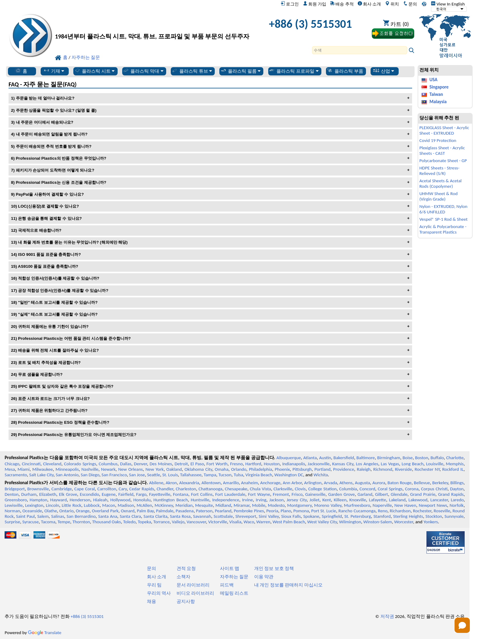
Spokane (311, 516)
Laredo (457, 500)
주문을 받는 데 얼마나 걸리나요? (45, 98)
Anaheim (249, 482)
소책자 (183, 576)
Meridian (183, 505)
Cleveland (52, 464)
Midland (223, 505)
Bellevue (422, 482)
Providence (343, 469)
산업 (383, 71)
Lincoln (52, 505)
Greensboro (16, 500)
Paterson (204, 511)
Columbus (108, 464)
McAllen (144, 505)
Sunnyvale (454, 516)
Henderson (80, 500)
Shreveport (245, 516)
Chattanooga (210, 489)
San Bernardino (81, 516)
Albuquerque (288, 457)
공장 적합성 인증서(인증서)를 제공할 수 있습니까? (63, 290)
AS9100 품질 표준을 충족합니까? (48, 266)
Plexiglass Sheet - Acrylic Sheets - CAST (442, 150)
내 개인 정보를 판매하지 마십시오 (288, 585)
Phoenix (282, 469)
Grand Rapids (451, 494)
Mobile (258, 505)
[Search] (359, 50)
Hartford (253, 464)
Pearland (223, 511)
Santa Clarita (155, 516)
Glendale (399, 494)
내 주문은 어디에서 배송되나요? (44, 122)
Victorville (217, 522)
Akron (171, 482)
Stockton (434, 516)
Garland (364, 494)
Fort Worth (217, 464)
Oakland (174, 469)
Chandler (165, 489)
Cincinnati (31, 464)
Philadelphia (260, 469)
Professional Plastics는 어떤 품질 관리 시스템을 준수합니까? (74, 338)
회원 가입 (314, 4)
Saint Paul (25, 516)
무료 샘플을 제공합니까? (40, 374)
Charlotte (454, 457)
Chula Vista (260, 489)
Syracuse (30, 522)
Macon (108, 505)
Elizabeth (47, 494)
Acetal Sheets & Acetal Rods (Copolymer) (440, 183)
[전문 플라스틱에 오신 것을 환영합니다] (152, 25)
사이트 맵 (229, 568)
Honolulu (141, 500)
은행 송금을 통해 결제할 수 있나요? (50, 218)
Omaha (222, 469)
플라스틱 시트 (94, 71)
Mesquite (204, 505)
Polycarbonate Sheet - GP (443, 160)
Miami (24, 469)
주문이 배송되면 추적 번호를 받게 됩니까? (54, 146)
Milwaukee (42, 469)
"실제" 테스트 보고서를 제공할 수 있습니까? (57, 314)
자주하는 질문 (234, 576)
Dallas (125, 464)
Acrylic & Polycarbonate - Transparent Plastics (442, 229)
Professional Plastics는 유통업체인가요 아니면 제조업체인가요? (77, 434)
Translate (44, 632)
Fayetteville (159, 494)
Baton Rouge (400, 482)
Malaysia (438, 101)
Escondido (89, 494)
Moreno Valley (327, 505)
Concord (367, 489)
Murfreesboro (357, 505)
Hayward (58, 500)
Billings (456, 482)
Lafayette (377, 500)
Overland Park (105, 511)
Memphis (455, 464)
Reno (382, 511)
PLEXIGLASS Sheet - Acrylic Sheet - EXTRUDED (444, 130)
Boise (408, 457)
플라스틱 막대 (142, 71)
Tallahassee (191, 474)
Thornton (81, 522)
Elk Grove (68, 494)
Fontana (180, 494)
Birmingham (388, 457)
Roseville (442, 511)
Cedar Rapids (141, 489)
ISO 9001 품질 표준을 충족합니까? (49, 254)
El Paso (197, 464)
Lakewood (417, 500)
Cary (123, 489)
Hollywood (120, 500)
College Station (322, 489)
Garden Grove (341, 494)
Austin (325, 457)
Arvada (330, 482)
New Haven (405, 505)
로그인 (290, 4)
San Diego (90, 474)
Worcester (403, 522)
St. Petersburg (357, 516)
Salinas (57, 516)
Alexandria (189, 482)
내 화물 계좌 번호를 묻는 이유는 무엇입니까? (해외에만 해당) (73, 242)
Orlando (238, 469)
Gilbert (381, 494)
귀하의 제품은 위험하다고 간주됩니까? (52, 410)
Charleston (186, 489)
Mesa (10, 469)
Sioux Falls (291, 516)
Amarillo (231, 482)
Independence (225, 500)
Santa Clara (130, 516)
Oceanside (32, 511)
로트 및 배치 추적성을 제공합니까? (49, 362)
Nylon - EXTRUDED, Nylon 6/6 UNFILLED (443, 209)
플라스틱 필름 (240, 71)
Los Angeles (367, 464)
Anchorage (270, 482)
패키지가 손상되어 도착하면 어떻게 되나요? (55, 170)
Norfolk (457, 505)
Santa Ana (107, 516)
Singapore (439, 87)
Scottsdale (223, 516)
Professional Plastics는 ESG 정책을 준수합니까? (63, 422)
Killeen (340, 500)
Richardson (400, 511)
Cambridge (61, 489)
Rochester (422, 511)
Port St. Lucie (323, 511)
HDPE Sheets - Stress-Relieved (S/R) (439, 170)
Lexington (34, 505)
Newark (108, 469)
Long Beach (413, 464)
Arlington (313, 482)
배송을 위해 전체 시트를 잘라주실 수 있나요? (58, 350)
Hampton (38, 500)
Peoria (272, 511)
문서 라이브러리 (193, 585)
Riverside (403, 469)
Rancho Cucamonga (357, 511)
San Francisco (114, 474)
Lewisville (14, 505)
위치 (392, 4)
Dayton (456, 489)
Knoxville (357, 500)
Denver (140, 464)
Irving (261, 500)
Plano (285, 511)
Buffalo (437, 457)
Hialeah (100, 500)
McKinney (164, 505)
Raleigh (364, 469)
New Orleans (130, 469)
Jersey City (297, 500)
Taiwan (436, 94)
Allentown (211, 482)
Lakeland (397, 500)
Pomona (301, 511)
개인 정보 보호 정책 (274, 568)
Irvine (247, 500)
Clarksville (282, 489)
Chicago (12, 464)
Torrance (161, 522)
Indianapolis (293, 464)
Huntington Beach (170, 500)
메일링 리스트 (234, 593)
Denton (12, 494)
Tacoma (48, 522)
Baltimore (366, 457)
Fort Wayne (259, 494)
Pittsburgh (302, 469)
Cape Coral (84, 489)
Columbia (348, 489)
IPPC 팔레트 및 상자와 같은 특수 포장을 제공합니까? (65, 386)
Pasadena (185, 511)
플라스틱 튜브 (191, 71)
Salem (43, 516)
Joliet (314, 500)
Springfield (332, 516)
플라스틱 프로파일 (294, 71)
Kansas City (342, 464)
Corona (412, 489)
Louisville (434, 464)
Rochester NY (427, 469)
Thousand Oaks (106, 522)
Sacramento (16, 474)
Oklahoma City (198, 469)
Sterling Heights (408, 516)
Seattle (153, 474)
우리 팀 (154, 585)
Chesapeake (236, 489)
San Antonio (67, 474)
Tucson (225, 474)
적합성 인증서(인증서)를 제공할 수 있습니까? (58, 278)
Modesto (276, 505)
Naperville (382, 505)
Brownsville (38, 489)
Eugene (109, 494)
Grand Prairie (423, 494)
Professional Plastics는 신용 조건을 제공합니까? (61, 182)
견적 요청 (186, 568)
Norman (12, 511)
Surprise (12, 522)
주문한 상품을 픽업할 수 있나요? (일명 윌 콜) (56, 110)
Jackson (276, 500)
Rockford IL (453, 469)
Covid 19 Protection (437, 140)
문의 (410, 4)
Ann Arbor (292, 482)
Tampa (210, 474)
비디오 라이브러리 (195, 593)
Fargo (141, 494)
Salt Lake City (41, 474)
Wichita (320, 474)
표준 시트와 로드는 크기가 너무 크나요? (54, 398)
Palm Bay (145, 511)
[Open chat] (462, 625)
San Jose (137, 474)
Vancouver (196, 522)
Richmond (382, 469)
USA (433, 79)
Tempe (63, 522)
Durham (29, 494)
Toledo (129, 522)
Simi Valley (269, 516)
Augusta (362, 482)
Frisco (296, 494)
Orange (83, 511)
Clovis (300, 489)
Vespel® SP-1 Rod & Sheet (443, 219)
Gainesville (315, 494)
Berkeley (440, 482)
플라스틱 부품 (344, 71)
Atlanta (310, 457)
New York (154, 469)
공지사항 (186, 601)
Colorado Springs (80, 464)
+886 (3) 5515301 (310, 24)
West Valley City (322, 522)
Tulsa (238, 474)
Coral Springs (390, 489)
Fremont (281, 494)
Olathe (50, 511)
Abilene (156, 482)
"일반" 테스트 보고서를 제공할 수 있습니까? (57, 302)
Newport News (433, 505)
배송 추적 (341, 4)
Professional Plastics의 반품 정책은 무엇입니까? (61, 158)
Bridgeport (15, 489)
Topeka (144, 522)
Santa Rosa (180, 516)
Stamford (382, 516)
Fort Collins (202, 494)
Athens (346, 482)
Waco (248, 522)
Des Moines (161, 464)
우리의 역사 (159, 593)
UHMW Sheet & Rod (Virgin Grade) (438, 196)
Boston (421, 457)
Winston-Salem (377, 522)
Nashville (90, 469)
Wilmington (350, 522)
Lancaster (439, 500)
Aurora (378, 482)
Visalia (235, 522)
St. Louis (170, 474)
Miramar (242, 505)
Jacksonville (319, 464)
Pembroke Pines (249, 511)
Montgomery (299, 505)
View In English (448, 4)
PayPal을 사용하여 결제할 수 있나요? (50, 194)
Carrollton (106, 489)
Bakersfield (344, 457)
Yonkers (430, 522)
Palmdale (165, 511)
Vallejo (178, 522)
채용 (151, 601)
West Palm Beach (288, 522)
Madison (126, 505)
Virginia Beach (258, 474)
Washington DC (288, 474)
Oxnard (127, 511)
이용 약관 (263, 576)
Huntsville (200, 500)
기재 (53, 71)
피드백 (227, 585)
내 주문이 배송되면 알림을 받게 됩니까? (52, 134)
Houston (272, 464)
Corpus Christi (434, 489)
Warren (263, 522)
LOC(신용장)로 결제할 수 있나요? (48, 206)
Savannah (202, 516)
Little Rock (71, 505)
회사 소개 (369, 4)
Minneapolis (67, 469)
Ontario (66, 511)
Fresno (236, 464)
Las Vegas (390, 464)
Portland (322, 469)
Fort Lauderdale (230, 494)
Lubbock (92, 505)
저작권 (387, 616)
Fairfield (125, 494)
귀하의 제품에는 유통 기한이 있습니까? (53, 326)
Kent (326, 500)
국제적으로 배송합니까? (39, 230)
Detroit (181, 464)
